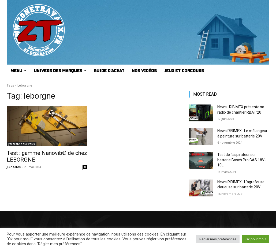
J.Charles (14, 167)
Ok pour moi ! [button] (255, 239)
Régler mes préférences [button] (217, 239)
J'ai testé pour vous (21, 144)
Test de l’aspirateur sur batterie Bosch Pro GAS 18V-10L (241, 159)
